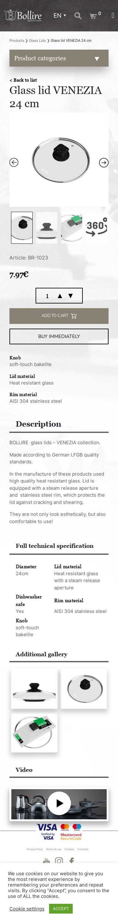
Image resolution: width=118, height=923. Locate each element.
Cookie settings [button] (26, 909)
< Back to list (23, 80)
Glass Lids (37, 40)
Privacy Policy (35, 849)
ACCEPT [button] (61, 908)
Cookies (69, 849)
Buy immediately (59, 336)
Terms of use (53, 849)
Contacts (82, 849)
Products (16, 40)
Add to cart (59, 316)
